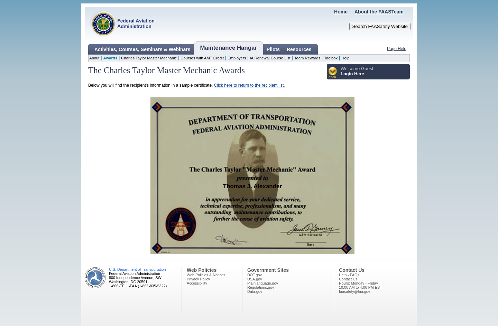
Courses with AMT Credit (202, 58)
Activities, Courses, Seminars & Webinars (142, 49)
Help (345, 58)
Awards (110, 58)
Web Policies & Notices (206, 275)
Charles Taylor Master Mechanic (149, 58)
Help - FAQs (349, 275)
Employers (237, 58)
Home (341, 12)
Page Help (396, 48)
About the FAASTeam (379, 12)
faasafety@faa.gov (354, 291)
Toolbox (331, 58)
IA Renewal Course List (270, 58)
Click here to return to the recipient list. (249, 85)
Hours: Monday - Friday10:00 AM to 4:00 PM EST (360, 285)
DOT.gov (254, 275)
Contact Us (348, 279)
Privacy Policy (198, 279)
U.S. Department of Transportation (137, 269)
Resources (299, 49)
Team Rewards (307, 58)
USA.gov (254, 279)
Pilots (273, 49)
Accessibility (197, 283)
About (94, 58)
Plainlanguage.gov (262, 283)
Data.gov (254, 291)
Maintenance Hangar (228, 48)
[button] (333, 73)
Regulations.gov (260, 287)
